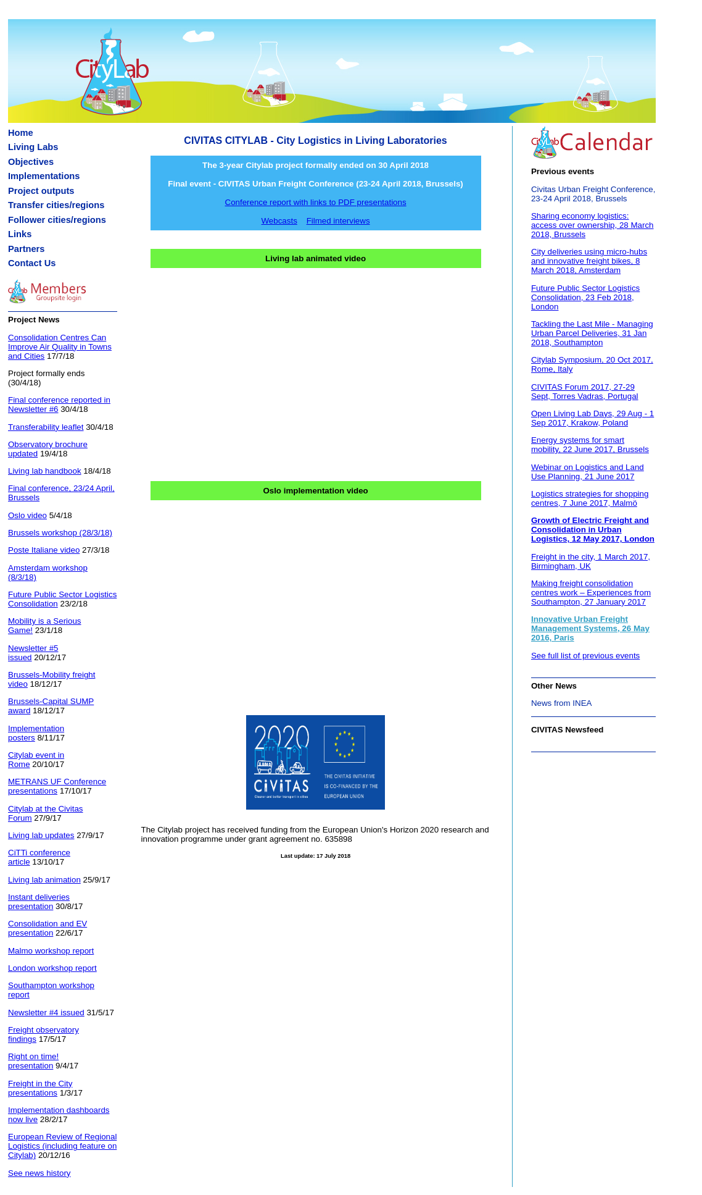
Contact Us (32, 263)
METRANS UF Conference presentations (57, 786)
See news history (39, 1173)
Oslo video (27, 515)
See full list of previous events (585, 655)
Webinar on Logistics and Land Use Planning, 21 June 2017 (587, 472)
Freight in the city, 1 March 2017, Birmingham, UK (590, 561)
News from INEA (561, 703)
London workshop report (52, 968)
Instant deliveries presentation (39, 901)
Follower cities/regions (57, 220)
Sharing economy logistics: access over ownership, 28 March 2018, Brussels (592, 225)
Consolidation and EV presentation (47, 928)
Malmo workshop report (51, 950)
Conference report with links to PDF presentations (316, 202)
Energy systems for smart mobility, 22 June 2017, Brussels (590, 444)
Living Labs (33, 147)
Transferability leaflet (45, 427)
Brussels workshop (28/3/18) (60, 532)
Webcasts (279, 220)
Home (20, 133)
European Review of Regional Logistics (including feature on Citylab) (62, 1146)
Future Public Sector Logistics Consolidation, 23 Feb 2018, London (585, 297)
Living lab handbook (44, 471)
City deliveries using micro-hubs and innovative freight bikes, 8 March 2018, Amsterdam (589, 261)
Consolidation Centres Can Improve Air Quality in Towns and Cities (60, 347)
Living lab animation (44, 879)
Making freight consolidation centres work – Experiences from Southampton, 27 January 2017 (591, 592)
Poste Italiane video (44, 550)
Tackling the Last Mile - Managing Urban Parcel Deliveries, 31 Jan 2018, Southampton (592, 333)
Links (19, 234)
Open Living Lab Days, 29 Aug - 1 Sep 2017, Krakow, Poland (592, 418)
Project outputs (41, 191)
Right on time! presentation (33, 1061)
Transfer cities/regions (56, 205)
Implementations (44, 176)
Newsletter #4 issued (46, 1012)
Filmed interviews (338, 220)
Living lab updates (41, 835)
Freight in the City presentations (40, 1088)
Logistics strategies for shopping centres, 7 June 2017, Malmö (589, 498)
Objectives (31, 162)
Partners (26, 249)
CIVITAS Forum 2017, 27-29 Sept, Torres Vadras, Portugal (584, 391)
